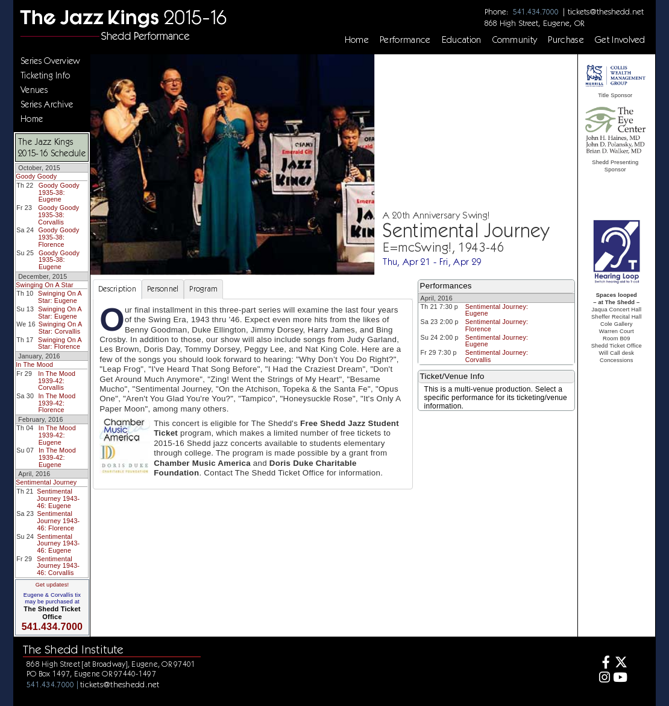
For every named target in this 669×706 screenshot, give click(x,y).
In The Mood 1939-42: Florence (56, 402)
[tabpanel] (252, 394)
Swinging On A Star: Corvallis (60, 327)
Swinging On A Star (45, 284)
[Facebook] (602, 663)
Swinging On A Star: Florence (59, 343)
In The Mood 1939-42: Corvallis (56, 380)
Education (462, 40)
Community (515, 40)
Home (357, 40)
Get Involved (620, 40)
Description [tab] (117, 288)
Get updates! (52, 585)
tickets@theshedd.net (606, 11)
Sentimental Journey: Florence (496, 325)
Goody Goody (36, 176)
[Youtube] (619, 678)
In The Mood (34, 364)
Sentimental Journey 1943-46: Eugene (58, 498)
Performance (405, 40)
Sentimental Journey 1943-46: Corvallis (58, 565)
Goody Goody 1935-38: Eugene (59, 192)
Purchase (566, 40)
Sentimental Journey (46, 482)
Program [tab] (203, 288)
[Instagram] (602, 678)
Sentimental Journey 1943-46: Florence (58, 520)
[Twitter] (619, 663)
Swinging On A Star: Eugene (59, 297)
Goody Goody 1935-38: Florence (58, 236)
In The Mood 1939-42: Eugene (57, 434)
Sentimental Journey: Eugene (496, 310)
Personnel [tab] (162, 288)
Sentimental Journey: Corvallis (496, 356)
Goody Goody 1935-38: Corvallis (58, 214)
